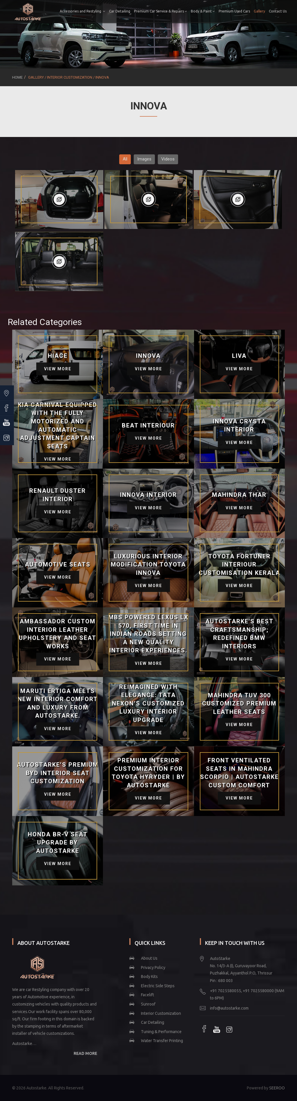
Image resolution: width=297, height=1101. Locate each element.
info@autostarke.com (229, 1008)
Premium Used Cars (252, 11)
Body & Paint (221, 11)
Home (17, 77)
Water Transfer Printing (162, 1040)
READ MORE (85, 1053)
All (125, 159)
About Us (149, 958)
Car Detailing (137, 11)
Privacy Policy (153, 967)
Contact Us (276, 33)
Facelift (147, 994)
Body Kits (149, 976)
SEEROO (277, 1088)
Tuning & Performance (161, 1031)
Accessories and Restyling (101, 11)
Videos (168, 159)
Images (144, 159)
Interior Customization (161, 1013)
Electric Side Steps (158, 985)
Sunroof (148, 1004)
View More (57, 369)
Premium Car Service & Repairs (178, 11)
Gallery (277, 11)
